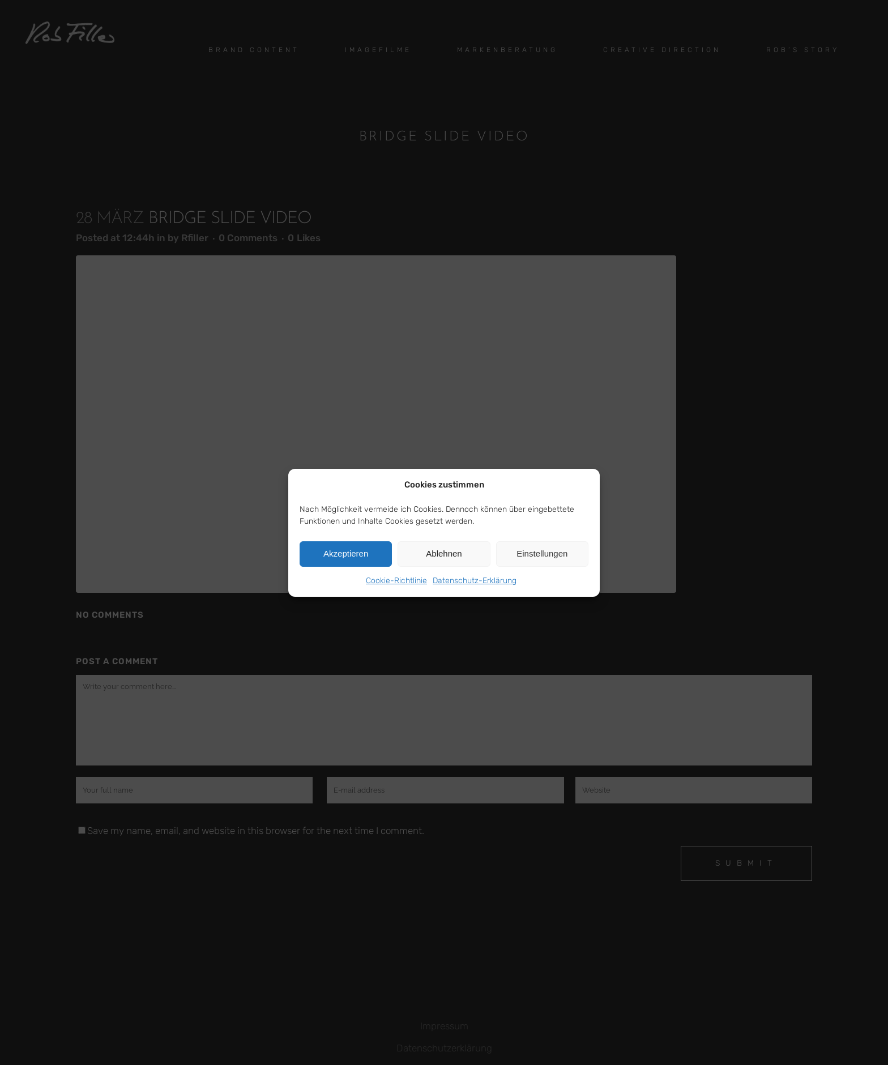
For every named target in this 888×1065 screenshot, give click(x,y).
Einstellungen (541, 553)
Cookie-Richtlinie (396, 580)
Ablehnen (444, 553)
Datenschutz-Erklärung (474, 580)
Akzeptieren (345, 553)
